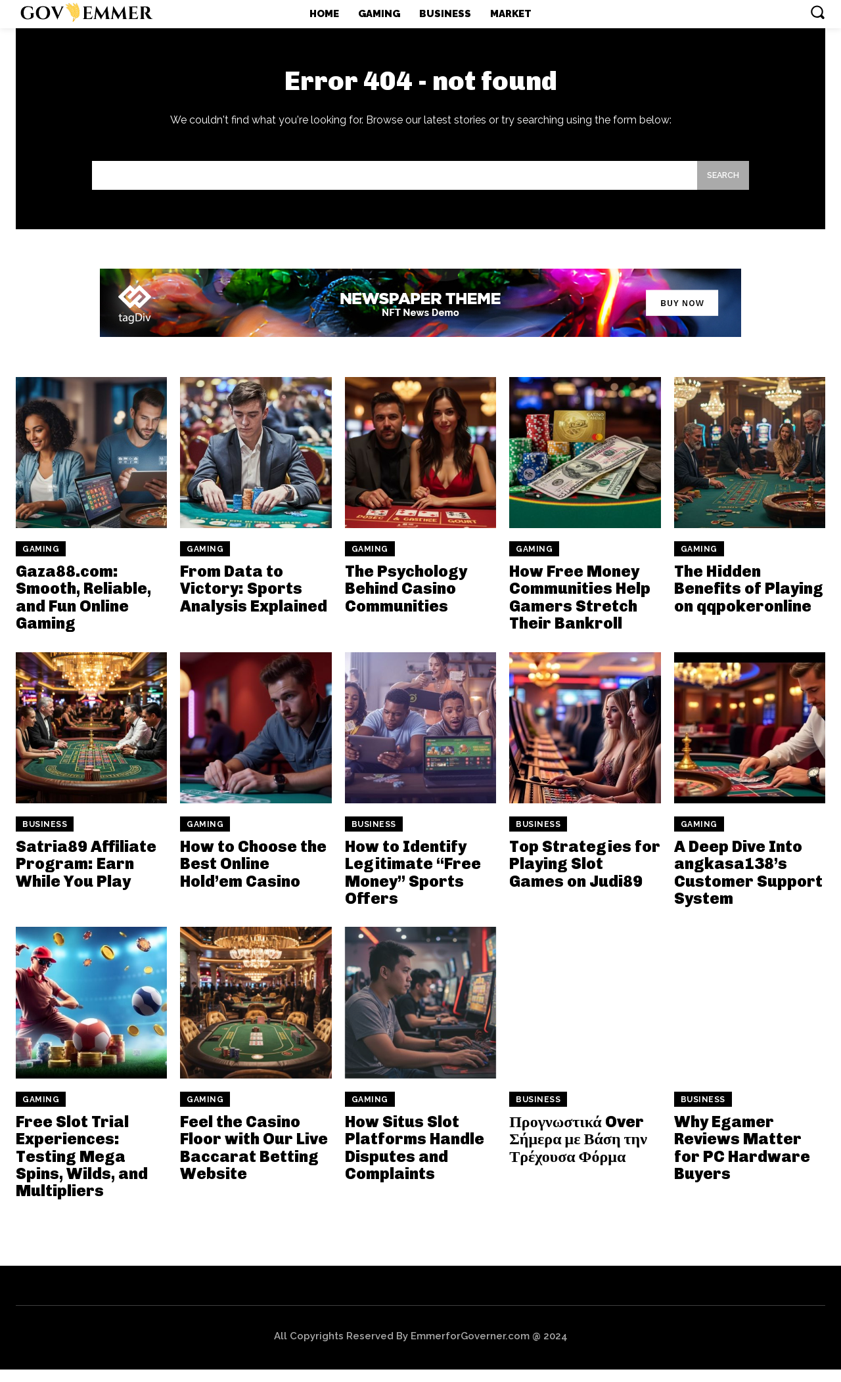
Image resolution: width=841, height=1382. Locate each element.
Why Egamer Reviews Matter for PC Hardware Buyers (742, 1160)
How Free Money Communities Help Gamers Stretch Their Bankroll (579, 609)
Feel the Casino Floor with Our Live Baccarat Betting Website (254, 1160)
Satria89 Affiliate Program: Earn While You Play (86, 876)
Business (44, 836)
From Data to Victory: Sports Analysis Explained (253, 601)
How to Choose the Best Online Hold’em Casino (253, 876)
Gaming (40, 561)
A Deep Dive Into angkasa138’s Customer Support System (748, 884)
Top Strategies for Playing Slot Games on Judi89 (584, 876)
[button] (817, 12)
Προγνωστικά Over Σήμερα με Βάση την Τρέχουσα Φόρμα (578, 1151)
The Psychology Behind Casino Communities (406, 601)
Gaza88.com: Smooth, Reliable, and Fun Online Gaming (83, 609)
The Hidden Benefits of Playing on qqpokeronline (748, 601)
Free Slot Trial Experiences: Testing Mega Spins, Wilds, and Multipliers (82, 1169)
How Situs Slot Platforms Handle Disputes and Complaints (414, 1160)
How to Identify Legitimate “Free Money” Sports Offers (413, 884)
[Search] (719, 186)
